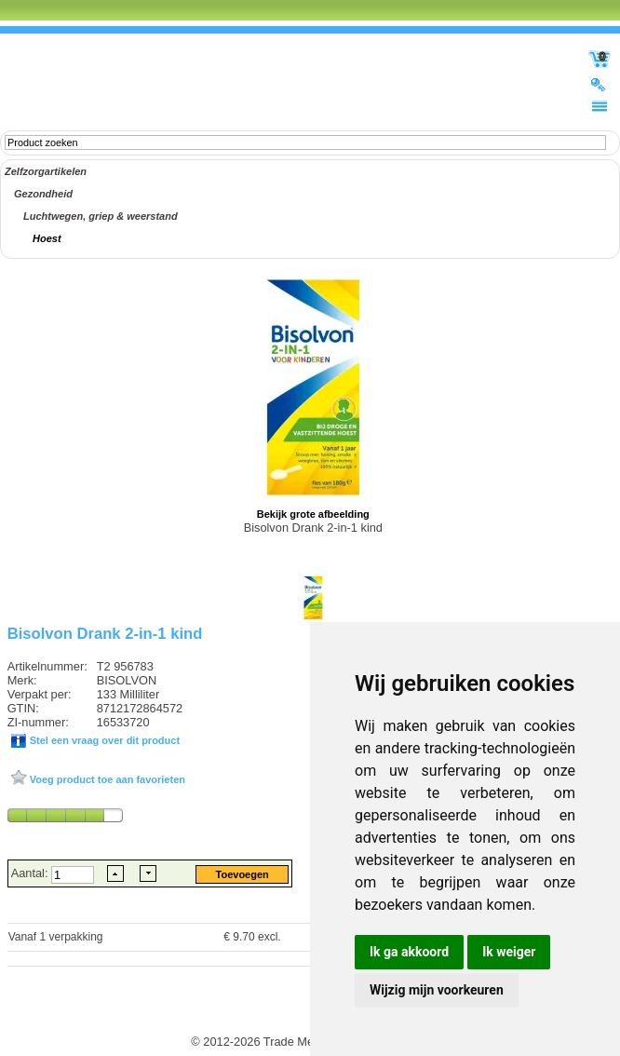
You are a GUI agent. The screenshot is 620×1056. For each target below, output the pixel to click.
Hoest (47, 238)
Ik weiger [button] (508, 951)
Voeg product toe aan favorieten (106, 779)
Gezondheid (43, 193)
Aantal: (31, 873)
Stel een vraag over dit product (103, 740)
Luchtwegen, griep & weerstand (100, 216)
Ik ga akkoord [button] (409, 951)
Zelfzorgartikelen (46, 171)
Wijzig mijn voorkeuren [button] (437, 989)
